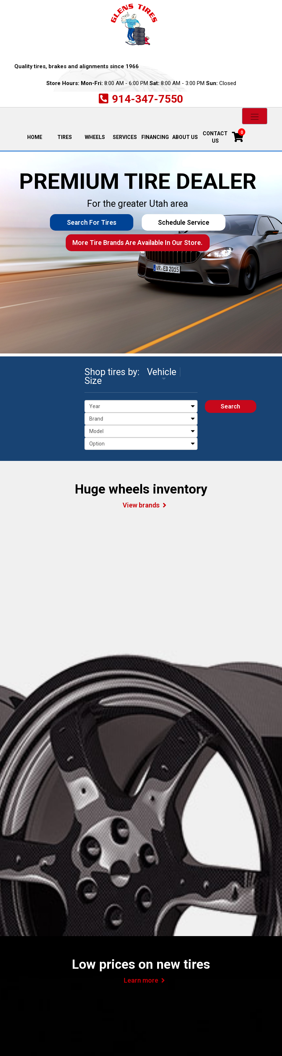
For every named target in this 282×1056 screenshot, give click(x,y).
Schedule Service (182, 223)
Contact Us (215, 137)
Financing (155, 137)
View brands (141, 505)
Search (230, 406)
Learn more (141, 980)
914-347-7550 (147, 98)
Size (93, 380)
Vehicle (161, 372)
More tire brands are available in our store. (137, 243)
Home (38, 136)
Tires (64, 137)
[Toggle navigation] (254, 116)
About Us (185, 137)
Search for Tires (93, 223)
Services (125, 137)
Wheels (95, 137)
